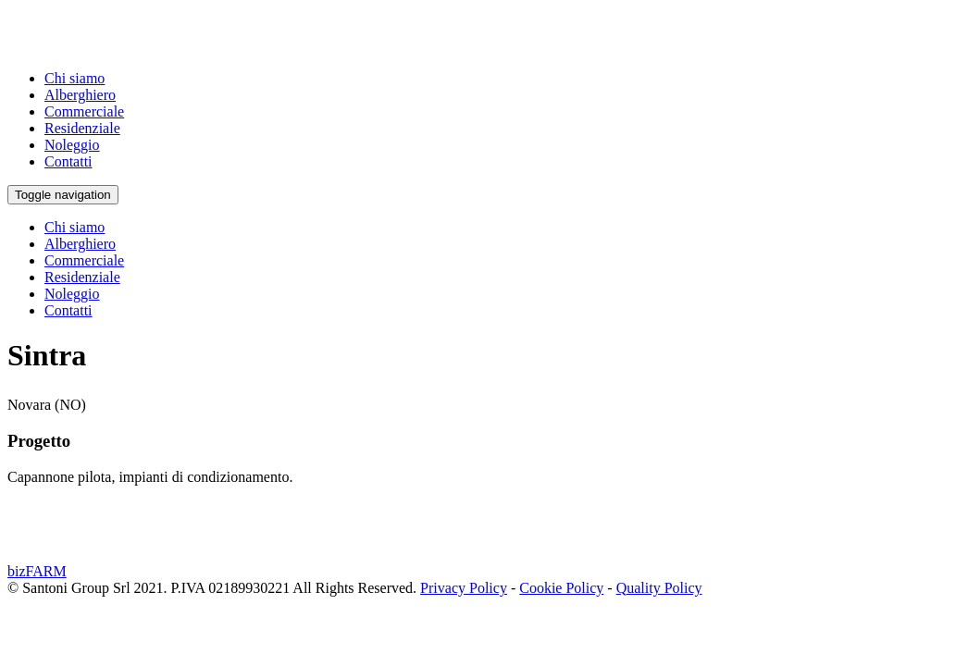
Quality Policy (659, 588)
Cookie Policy (561, 588)
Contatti (68, 161)
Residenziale (82, 128)
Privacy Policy (463, 588)
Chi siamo (74, 78)
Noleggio (72, 145)
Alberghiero (80, 95)
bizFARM (37, 571)
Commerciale (84, 111)
